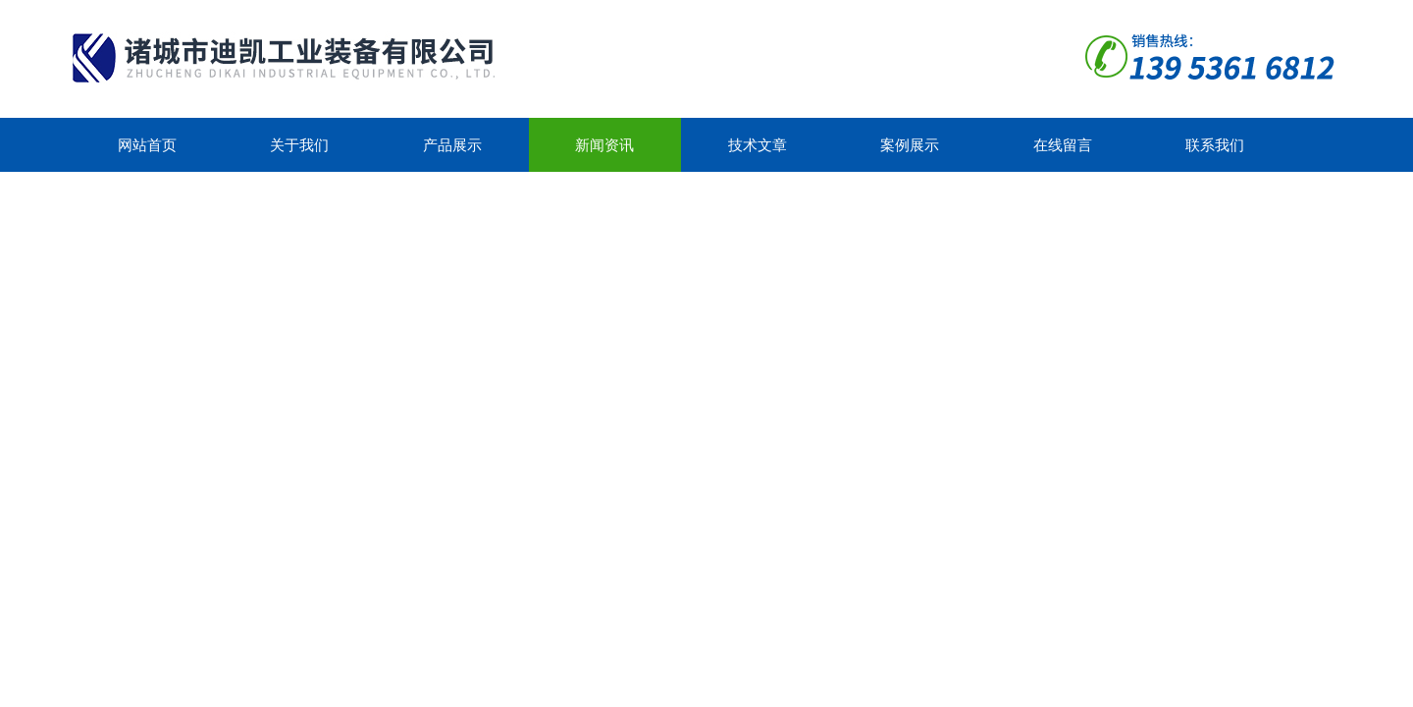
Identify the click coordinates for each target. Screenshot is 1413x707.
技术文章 (757, 144)
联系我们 (1214, 144)
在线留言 (1062, 144)
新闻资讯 (604, 144)
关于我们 (299, 144)
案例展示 (909, 144)
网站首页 (147, 144)
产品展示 (452, 144)
